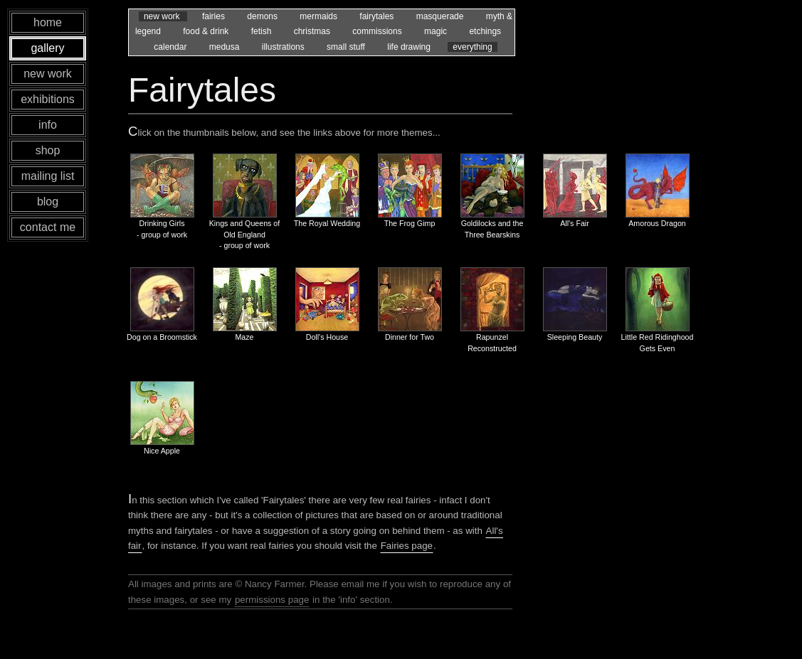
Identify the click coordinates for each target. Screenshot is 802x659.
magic (436, 31)
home (47, 22)
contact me (47, 227)
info (47, 125)
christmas (313, 31)
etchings (485, 31)
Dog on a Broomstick (162, 337)
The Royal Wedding (327, 223)
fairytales (377, 16)
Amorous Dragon (657, 223)
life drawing (410, 47)
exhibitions (48, 99)
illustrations (284, 47)
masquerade (441, 16)
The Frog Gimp (410, 223)
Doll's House (327, 337)
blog (47, 201)
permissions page (272, 599)
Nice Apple (162, 450)
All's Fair (574, 223)
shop (48, 150)
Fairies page (407, 545)
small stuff (347, 47)
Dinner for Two (409, 337)
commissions (378, 31)
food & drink (207, 31)
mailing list (48, 176)
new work (163, 16)
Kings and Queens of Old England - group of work (244, 234)
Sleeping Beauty (575, 337)
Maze (244, 337)
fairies (214, 16)
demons (263, 16)
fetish (262, 31)
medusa (225, 47)
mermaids (319, 16)
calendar (171, 47)
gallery (47, 48)
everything (472, 47)
